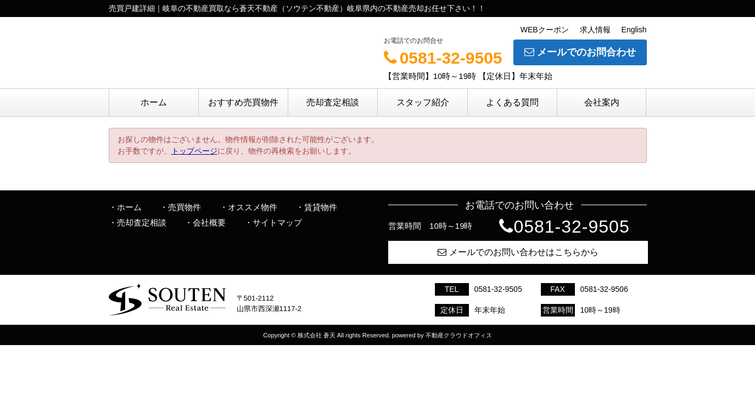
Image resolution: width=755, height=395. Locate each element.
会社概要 (209, 222)
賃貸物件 (320, 207)
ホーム (154, 102)
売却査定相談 (332, 102)
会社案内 (601, 102)
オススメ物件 (252, 207)
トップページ (194, 150)
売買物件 (184, 207)
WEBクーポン (545, 29)
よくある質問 (512, 102)
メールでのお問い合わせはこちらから (518, 252)
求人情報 (595, 29)
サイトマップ (277, 222)
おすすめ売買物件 (243, 102)
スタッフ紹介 (422, 102)
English (634, 29)
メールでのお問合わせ (580, 52)
